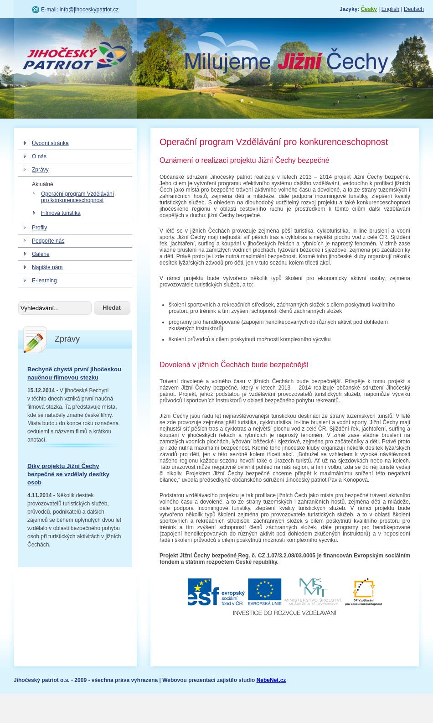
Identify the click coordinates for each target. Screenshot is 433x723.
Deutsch (414, 9)
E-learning (44, 280)
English (390, 9)
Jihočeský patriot (75, 57)
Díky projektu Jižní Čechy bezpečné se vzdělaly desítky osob (68, 474)
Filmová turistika (61, 213)
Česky (369, 9)
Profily (39, 227)
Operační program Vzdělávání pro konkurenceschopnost (77, 197)
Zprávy (40, 169)
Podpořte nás (48, 241)
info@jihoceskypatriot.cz (89, 9)
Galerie (41, 254)
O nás (39, 156)
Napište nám (47, 267)
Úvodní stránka (50, 143)
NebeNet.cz (271, 680)
